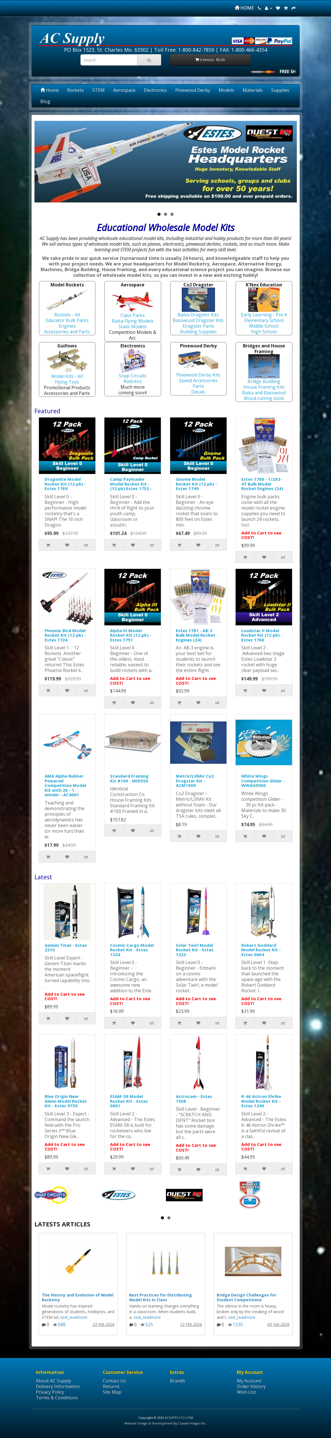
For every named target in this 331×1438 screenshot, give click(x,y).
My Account (249, 1381)
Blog (45, 101)
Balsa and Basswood (264, 393)
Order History (251, 1386)
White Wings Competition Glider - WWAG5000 (263, 780)
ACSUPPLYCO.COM (179, 1417)
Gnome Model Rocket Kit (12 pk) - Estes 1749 (196, 483)
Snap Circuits (132, 376)
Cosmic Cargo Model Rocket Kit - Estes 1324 (132, 949)
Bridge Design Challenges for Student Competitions (246, 1297)
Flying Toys (67, 382)
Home (49, 90)
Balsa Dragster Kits (198, 315)
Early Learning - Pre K (264, 315)
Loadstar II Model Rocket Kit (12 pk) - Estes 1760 (261, 635)
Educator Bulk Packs (67, 320)
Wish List (246, 1392)
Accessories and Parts (67, 332)
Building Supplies (198, 332)
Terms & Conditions (57, 1398)
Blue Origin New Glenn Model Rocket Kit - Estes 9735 (66, 1100)
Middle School (264, 326)
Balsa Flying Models (133, 321)
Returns (111, 1386)
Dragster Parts (198, 326)
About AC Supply (53, 1381)
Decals (198, 392)
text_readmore (74, 1317)
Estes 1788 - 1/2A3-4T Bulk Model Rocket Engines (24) (262, 483)
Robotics (133, 381)
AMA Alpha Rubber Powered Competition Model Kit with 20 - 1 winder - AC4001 (65, 785)
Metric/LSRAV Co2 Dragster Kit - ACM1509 (195, 780)
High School (264, 332)
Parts (198, 386)
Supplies (280, 90)
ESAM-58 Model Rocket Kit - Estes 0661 (129, 1100)
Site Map (112, 1392)
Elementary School (264, 320)
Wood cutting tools (264, 398)
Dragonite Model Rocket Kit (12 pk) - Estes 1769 (65, 483)
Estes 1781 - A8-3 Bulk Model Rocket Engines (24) (195, 635)
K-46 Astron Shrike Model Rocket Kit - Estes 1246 (261, 1100)
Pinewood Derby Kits (198, 375)
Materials (253, 90)
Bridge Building (263, 381)
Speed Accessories (198, 380)
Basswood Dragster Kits (198, 320)
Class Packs (132, 315)
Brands (177, 1381)
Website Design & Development (148, 1423)
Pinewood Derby (192, 90)
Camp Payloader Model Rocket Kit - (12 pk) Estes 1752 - (131, 483)
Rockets (75, 90)
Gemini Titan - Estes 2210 (66, 947)
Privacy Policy (50, 1392)
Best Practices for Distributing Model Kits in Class (160, 1297)
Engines (67, 326)
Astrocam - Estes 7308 (194, 1098)
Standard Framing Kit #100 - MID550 (129, 778)
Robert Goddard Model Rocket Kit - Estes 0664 (261, 949)
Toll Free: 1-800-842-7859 (184, 49)
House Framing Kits (264, 387)
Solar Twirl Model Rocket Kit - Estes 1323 (195, 949)
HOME (244, 8)
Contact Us (114, 1381)
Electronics (155, 90)
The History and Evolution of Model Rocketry (77, 1297)
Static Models (133, 326)
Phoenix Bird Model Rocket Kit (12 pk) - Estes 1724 (65, 635)
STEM (98, 90)
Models (226, 90)
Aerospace (124, 90)
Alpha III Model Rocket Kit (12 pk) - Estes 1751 (130, 635)
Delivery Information (58, 1386)
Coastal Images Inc (192, 1423)
